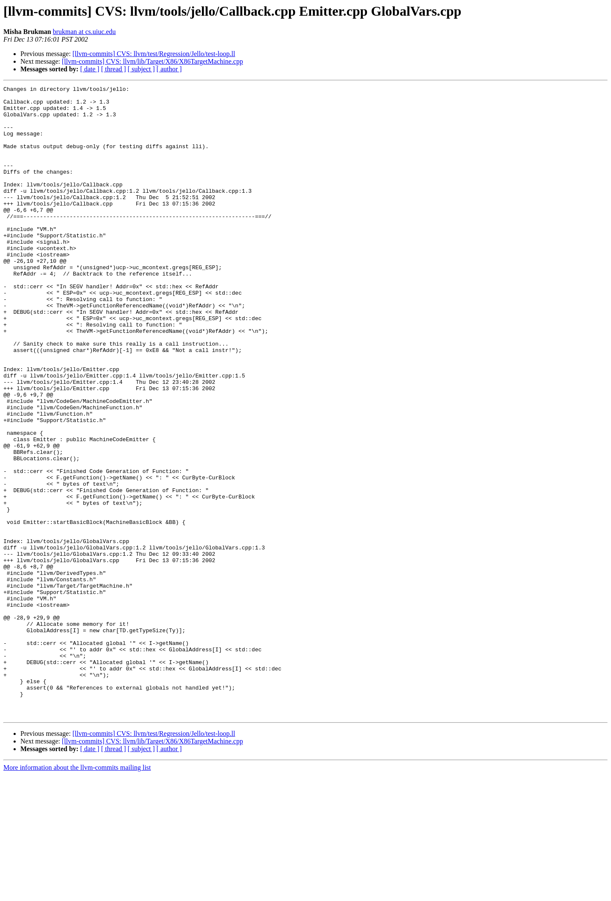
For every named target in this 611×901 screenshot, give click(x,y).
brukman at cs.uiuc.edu (84, 31)
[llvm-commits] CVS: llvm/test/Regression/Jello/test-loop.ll (154, 53)
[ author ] (169, 69)
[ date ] (89, 69)
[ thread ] (113, 69)
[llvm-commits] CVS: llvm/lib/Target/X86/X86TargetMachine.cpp (152, 61)
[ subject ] (141, 69)
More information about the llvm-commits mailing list (77, 893)
